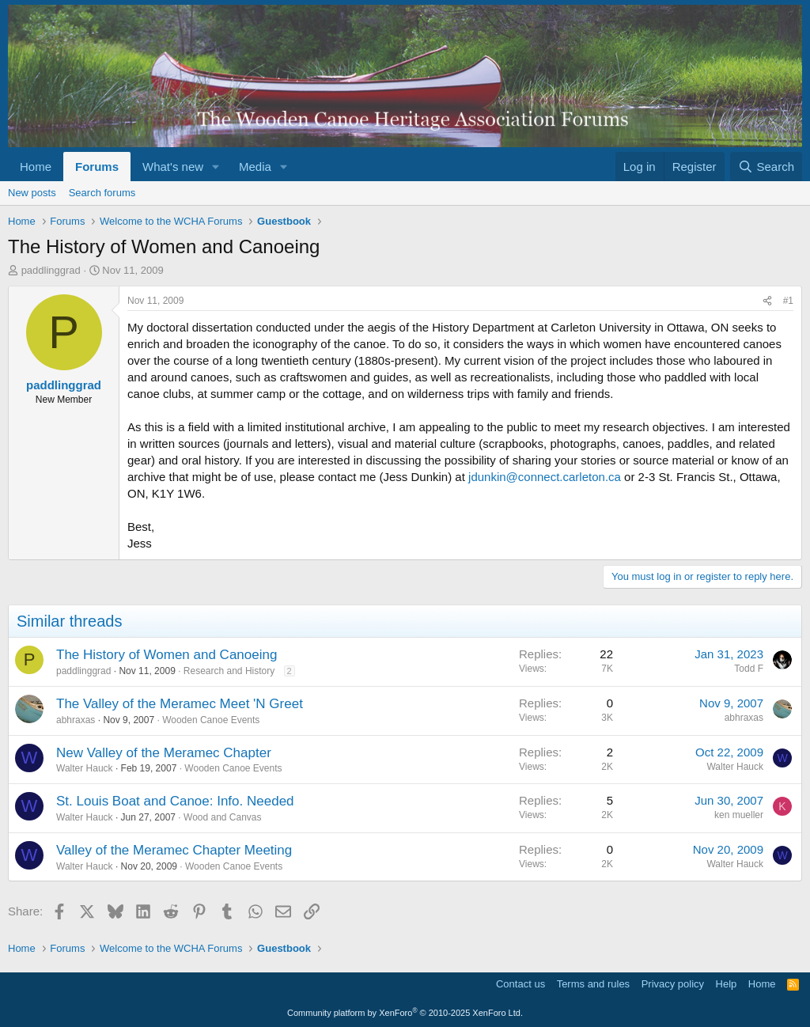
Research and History (229, 670)
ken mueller (738, 814)
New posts (32, 193)
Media (255, 166)
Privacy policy (673, 984)
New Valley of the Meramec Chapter (163, 752)
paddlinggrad (51, 270)
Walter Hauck (84, 768)
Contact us (520, 984)
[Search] (766, 166)
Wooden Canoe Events (210, 720)
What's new (172, 166)
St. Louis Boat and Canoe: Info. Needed (175, 801)
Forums (97, 166)
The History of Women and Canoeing (166, 654)
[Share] (767, 301)
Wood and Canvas (223, 817)
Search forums (102, 193)
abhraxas (75, 720)
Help (726, 984)
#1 (788, 300)
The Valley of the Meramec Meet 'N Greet (179, 703)
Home (35, 166)
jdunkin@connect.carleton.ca (544, 476)
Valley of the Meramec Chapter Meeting (174, 850)
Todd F (748, 668)
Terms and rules (593, 984)
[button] (216, 166)
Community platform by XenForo (405, 1013)
